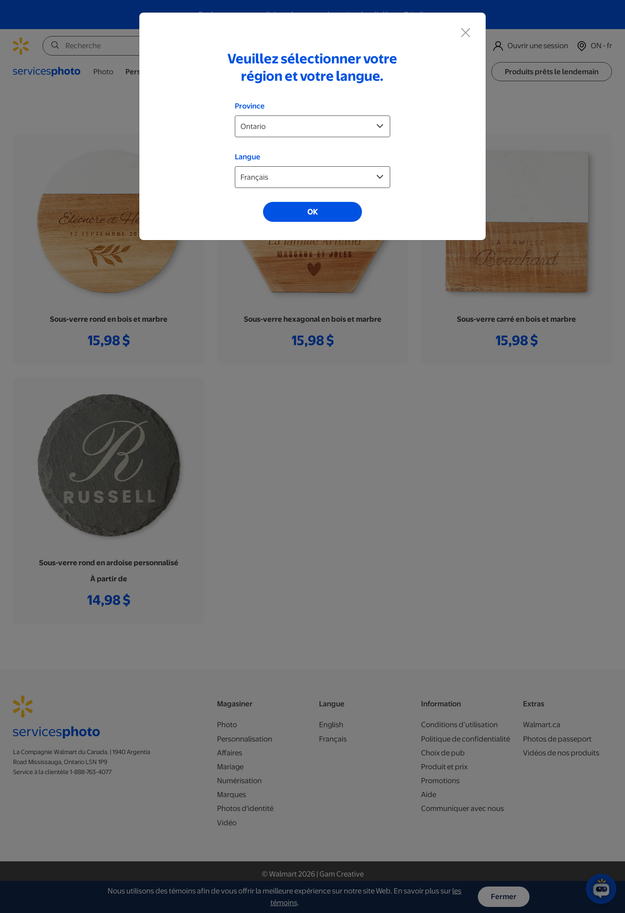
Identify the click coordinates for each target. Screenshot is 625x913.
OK (312, 212)
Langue (247, 156)
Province (250, 106)
